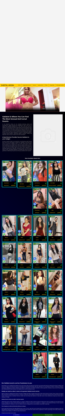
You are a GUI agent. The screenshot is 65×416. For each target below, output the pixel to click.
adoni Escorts (7, 379)
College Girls (15, 399)
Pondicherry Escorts (28, 407)
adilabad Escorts (15, 386)
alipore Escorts (45, 386)
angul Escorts (31, 384)
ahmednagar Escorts (51, 382)
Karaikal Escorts (28, 406)
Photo (46, 28)
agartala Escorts (23, 386)
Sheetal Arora (7, 29)
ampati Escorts (7, 384)
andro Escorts (59, 382)
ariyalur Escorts (7, 386)
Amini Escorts (27, 405)
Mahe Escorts (36, 406)
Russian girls (15, 400)
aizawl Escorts (14, 384)
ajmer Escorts (46, 384)
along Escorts (14, 379)
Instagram (47, 407)
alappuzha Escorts (33, 382)
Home (19, 28)
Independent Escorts (27, 28)
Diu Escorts (35, 402)
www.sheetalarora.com (56, 412)
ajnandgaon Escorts (38, 379)
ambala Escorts (54, 379)
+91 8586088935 (46, 399)
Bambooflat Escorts (28, 403)
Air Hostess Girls (16, 401)
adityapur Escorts (16, 382)
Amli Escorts (27, 408)
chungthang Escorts (54, 384)
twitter (47, 405)
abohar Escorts (39, 384)
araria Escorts (30, 379)
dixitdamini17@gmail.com (48, 397)
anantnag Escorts (8, 382)
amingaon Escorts (22, 379)
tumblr (47, 410)
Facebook (47, 404)
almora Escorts (37, 386)
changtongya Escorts (23, 384)
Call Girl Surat (22, 413)
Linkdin (47, 406)
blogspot (47, 409)
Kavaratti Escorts (36, 396)
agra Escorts (31, 386)
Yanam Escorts (36, 407)
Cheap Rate (52, 28)
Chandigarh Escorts (37, 395)
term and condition (15, 413)
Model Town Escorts (28, 395)
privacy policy (7, 413)
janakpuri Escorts (8, 388)
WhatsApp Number (49, 414)
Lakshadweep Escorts (29, 396)
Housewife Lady (7, 401)
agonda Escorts (46, 379)
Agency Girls (40, 28)
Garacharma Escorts (37, 403)
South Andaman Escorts (38, 401)
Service (34, 28)
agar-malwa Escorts (41, 382)
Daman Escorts (27, 402)
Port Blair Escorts (28, 401)
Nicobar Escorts (36, 398)
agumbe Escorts (24, 382)
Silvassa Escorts (36, 408)
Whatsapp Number (60, 28)
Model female (7, 400)
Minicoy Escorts (36, 405)
